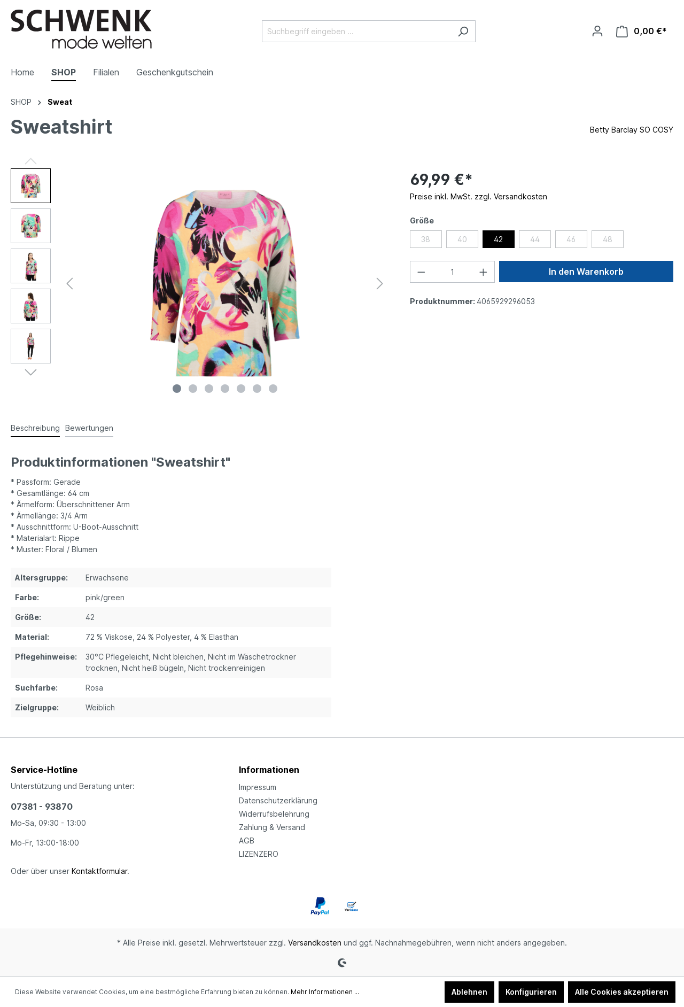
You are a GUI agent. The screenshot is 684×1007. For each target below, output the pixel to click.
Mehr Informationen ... (325, 992)
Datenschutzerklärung (278, 800)
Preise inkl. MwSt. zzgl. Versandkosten (478, 196)
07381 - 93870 (42, 806)
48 (607, 239)
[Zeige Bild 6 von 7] (257, 388)
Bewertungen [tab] (89, 427)
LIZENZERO (258, 853)
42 (498, 239)
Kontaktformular (99, 871)
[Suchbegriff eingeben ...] (356, 31)
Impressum (257, 787)
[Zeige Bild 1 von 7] (177, 388)
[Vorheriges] (69, 283)
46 (571, 239)
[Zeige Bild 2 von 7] (193, 388)
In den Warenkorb (586, 271)
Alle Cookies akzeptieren (622, 991)
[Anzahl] (452, 272)
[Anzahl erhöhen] (483, 272)
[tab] (35, 428)
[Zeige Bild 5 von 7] (241, 388)
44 (535, 239)
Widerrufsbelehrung (274, 813)
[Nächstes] (380, 283)
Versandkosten (314, 942)
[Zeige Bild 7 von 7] (273, 388)
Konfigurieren (531, 991)
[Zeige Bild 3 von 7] (209, 388)
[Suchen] (463, 31)
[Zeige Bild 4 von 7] (225, 388)
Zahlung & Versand (272, 827)
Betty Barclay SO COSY (631, 129)
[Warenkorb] (641, 31)
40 (462, 239)
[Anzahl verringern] (421, 272)
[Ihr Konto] (597, 31)
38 (425, 239)
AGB (246, 840)
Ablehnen (469, 991)
